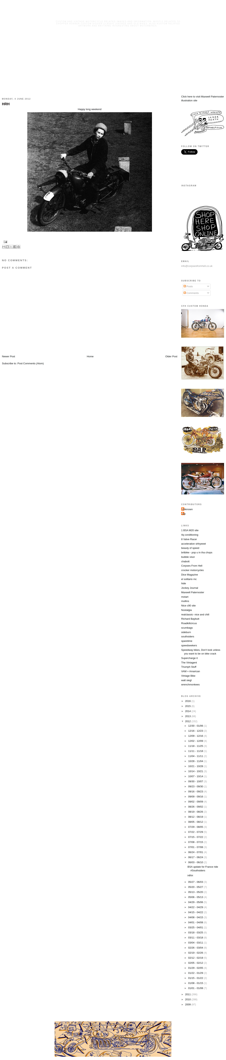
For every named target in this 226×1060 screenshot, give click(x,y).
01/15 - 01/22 (196, 978)
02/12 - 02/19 (196, 957)
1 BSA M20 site (190, 530)
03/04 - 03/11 (196, 942)
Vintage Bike (188, 675)
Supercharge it (189, 658)
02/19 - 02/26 (196, 952)
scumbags (187, 627)
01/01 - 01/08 (196, 988)
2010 (188, 999)
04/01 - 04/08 (196, 922)
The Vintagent (189, 662)
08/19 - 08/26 (196, 811)
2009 (188, 1004)
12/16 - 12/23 (196, 730)
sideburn (186, 632)
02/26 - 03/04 (196, 947)
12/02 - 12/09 (196, 740)
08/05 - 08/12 (196, 821)
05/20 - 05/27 (196, 887)
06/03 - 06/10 (196, 862)
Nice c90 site (188, 605)
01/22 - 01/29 (196, 973)
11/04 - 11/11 (196, 756)
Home (90, 356)
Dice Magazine (189, 574)
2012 (188, 721)
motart (184, 596)
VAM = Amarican (190, 671)
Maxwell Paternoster (192, 592)
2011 (188, 994)
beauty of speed (190, 548)
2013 (188, 716)
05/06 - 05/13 (196, 897)
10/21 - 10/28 (196, 766)
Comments (191, 293)
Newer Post (8, 356)
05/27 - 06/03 (196, 881)
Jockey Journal (189, 587)
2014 (188, 711)
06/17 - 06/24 (196, 857)
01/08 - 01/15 (196, 983)
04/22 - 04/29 (196, 907)
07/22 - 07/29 (196, 831)
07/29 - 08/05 (196, 826)
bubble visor (188, 556)
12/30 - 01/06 (196, 725)
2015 (188, 706)
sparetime (186, 641)
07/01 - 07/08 (196, 847)
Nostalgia (186, 610)
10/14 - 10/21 (196, 771)
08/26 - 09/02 (196, 806)
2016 (188, 701)
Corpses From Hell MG (118, 16)
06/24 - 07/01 (196, 852)
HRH (6, 104)
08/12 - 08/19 (196, 816)
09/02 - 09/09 (196, 801)
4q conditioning (189, 534)
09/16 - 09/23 (196, 791)
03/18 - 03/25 (196, 932)
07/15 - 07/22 (196, 837)
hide (183, 583)
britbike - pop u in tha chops (196, 552)
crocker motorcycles (192, 570)
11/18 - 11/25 (196, 746)
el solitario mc (189, 579)
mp (184, 513)
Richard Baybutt (190, 618)
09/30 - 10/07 (196, 781)
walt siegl (186, 680)
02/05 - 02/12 (196, 962)
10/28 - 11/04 (196, 761)
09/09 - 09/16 (196, 796)
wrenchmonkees (190, 684)
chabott (185, 561)
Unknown (187, 509)
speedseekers (189, 645)
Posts (188, 286)
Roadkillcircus (189, 623)
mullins (185, 601)
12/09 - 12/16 (196, 735)
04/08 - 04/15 (196, 917)
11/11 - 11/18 (196, 751)
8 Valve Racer (189, 539)
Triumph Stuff (188, 666)
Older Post (171, 356)
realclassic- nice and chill (195, 614)
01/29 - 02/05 (196, 967)
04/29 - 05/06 (196, 902)
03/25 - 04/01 (196, 927)
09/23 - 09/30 (196, 786)
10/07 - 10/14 (196, 776)
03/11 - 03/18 (196, 937)
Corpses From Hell (191, 565)
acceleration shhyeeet (193, 543)
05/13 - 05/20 (196, 892)
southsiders (187, 636)
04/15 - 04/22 (196, 912)
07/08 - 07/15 (196, 842)
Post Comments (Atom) (31, 363)
